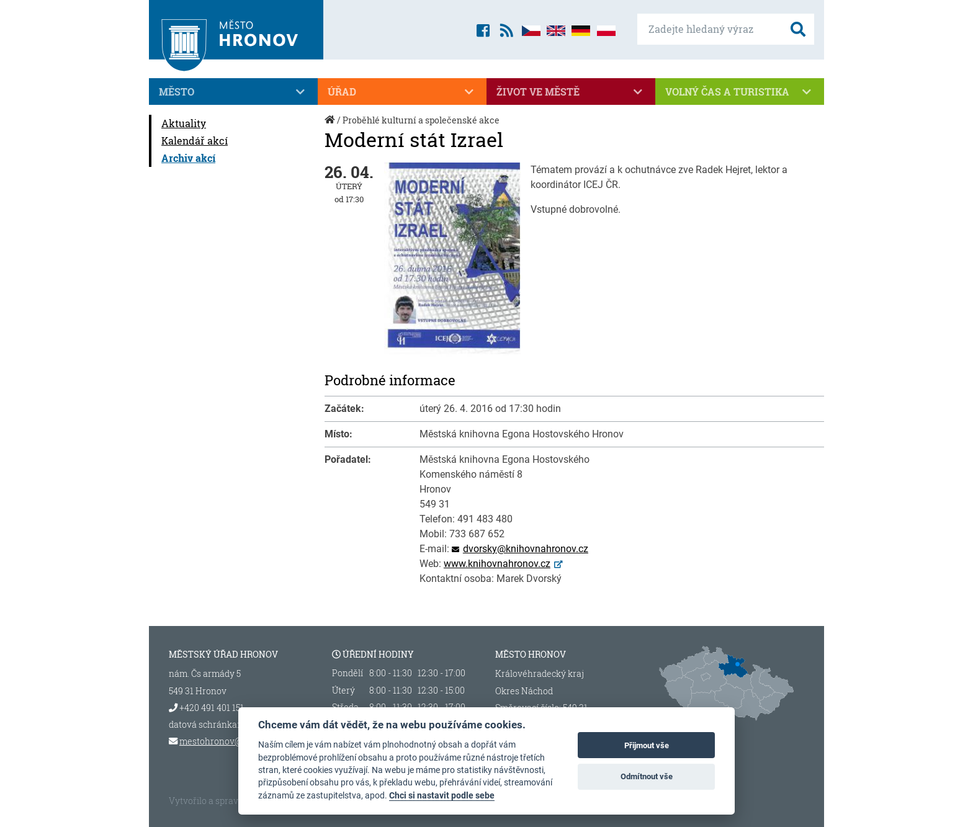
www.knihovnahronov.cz (497, 564)
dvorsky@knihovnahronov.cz (525, 549)
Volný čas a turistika (739, 91)
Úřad (402, 91)
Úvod (331, 126)
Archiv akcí (188, 157)
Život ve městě (570, 91)
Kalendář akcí (194, 140)
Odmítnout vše (647, 776)
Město (233, 91)
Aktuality (183, 123)
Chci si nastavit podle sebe (442, 795)
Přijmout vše (646, 745)
